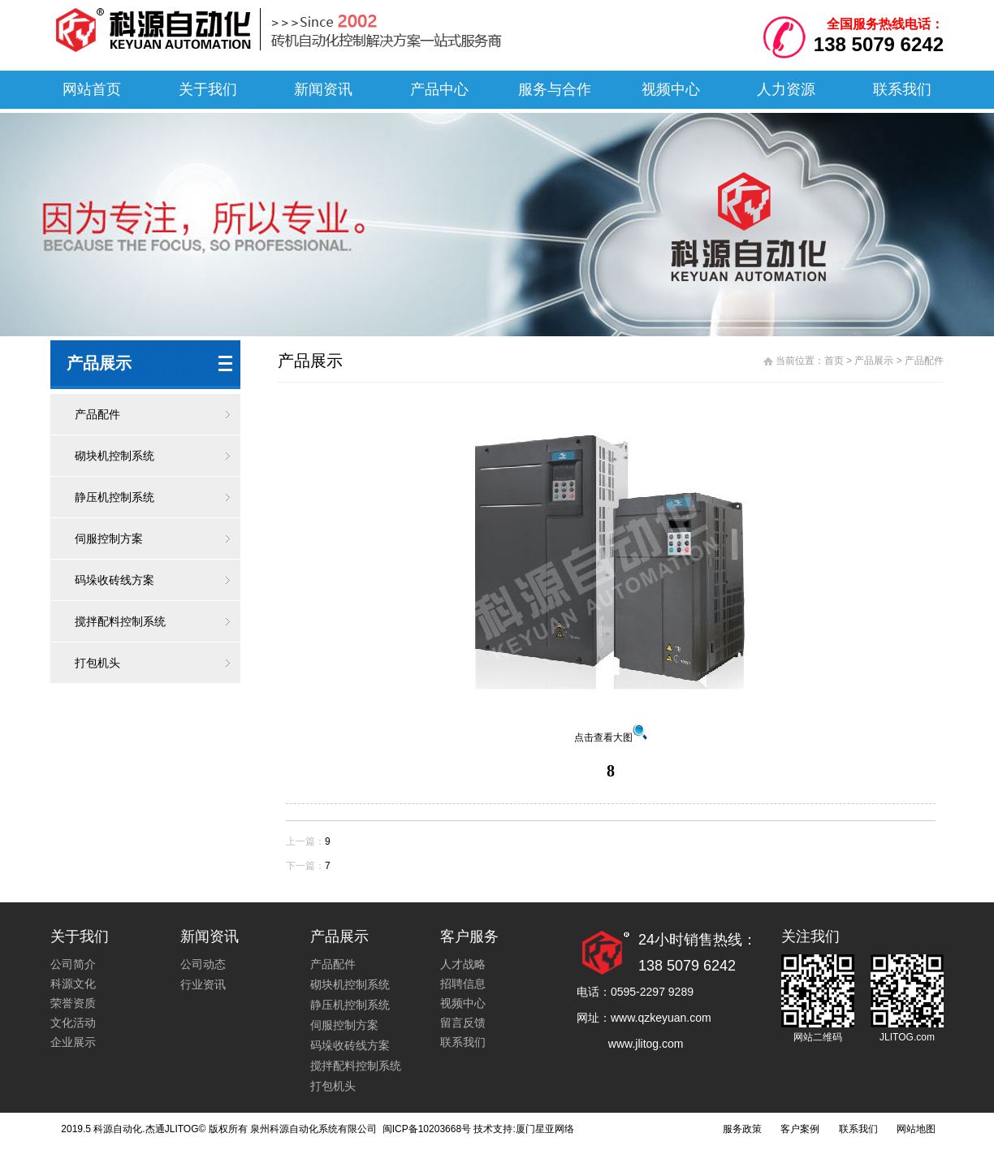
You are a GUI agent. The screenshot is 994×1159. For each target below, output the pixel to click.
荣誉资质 (73, 1003)
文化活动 (73, 1022)
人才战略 (463, 964)
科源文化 (73, 983)
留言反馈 (463, 1022)
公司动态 (203, 964)
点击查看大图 (610, 737)
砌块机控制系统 (114, 455)
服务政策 (742, 1129)
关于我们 (208, 89)
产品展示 (873, 360)
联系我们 (902, 89)
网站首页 (92, 89)
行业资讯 (203, 984)
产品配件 (97, 414)
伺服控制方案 (109, 538)
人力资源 (786, 89)
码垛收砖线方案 (114, 579)
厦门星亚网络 (545, 1129)
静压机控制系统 (114, 497)
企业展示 (73, 1042)
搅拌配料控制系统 (120, 621)
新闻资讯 (323, 89)
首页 (834, 360)
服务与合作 (554, 89)
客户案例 (799, 1129)
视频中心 (671, 89)
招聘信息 (463, 983)
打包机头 (97, 662)
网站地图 (916, 1129)
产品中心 (439, 89)
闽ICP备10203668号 (425, 1129)
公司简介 (73, 964)
